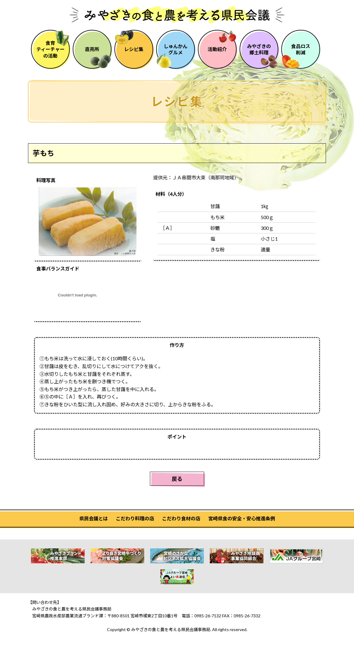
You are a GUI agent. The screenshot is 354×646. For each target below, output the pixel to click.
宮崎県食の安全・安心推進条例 (241, 518)
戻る (177, 479)
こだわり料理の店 (135, 518)
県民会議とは (93, 518)
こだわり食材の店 (181, 518)
